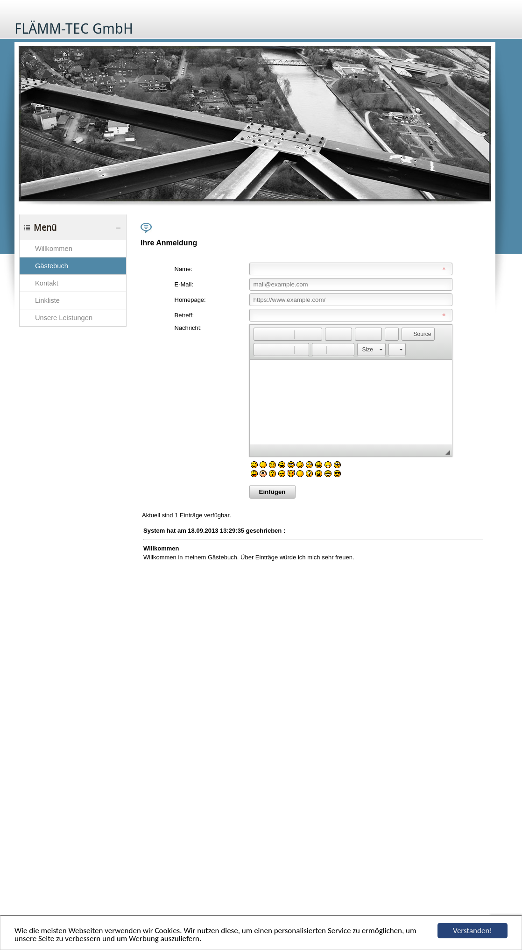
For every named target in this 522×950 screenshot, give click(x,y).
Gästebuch (51, 266)
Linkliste (47, 300)
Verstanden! (472, 931)
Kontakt (46, 283)
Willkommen (53, 248)
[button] (260, 334)
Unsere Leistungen (63, 317)
